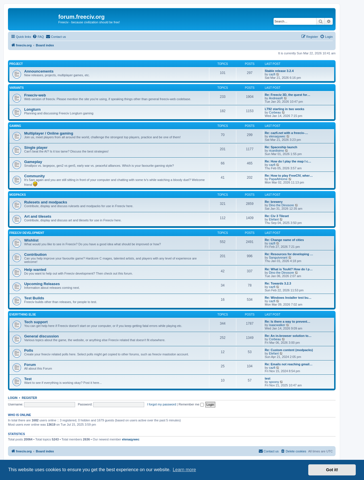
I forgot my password (161, 404)
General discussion (41, 336)
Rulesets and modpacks (45, 202)
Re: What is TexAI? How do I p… (289, 269)
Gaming (15, 125)
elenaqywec (277, 136)
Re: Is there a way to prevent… (287, 321)
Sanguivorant (278, 257)
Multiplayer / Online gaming (48, 133)
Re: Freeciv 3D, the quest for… (287, 94)
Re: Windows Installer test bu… (288, 297)
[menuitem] (38, 36)
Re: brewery (274, 201)
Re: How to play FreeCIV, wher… (289, 175)
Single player (35, 147)
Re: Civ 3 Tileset (277, 216)
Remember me (191, 404)
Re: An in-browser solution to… (288, 335)
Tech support (36, 322)
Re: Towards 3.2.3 (278, 283)
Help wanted (35, 269)
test (267, 378)
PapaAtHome (278, 179)
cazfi (272, 74)
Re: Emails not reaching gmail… (289, 364)
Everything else (22, 314)
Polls (28, 350)
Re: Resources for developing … (289, 254)
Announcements (38, 71)
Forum (30, 364)
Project (16, 63)
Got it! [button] (332, 469)
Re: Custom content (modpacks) (289, 350)
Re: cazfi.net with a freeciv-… (286, 133)
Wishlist (31, 240)
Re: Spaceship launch (281, 147)
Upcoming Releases (42, 284)
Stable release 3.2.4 (279, 71)
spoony (274, 382)
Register (29, 397)
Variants (16, 87)
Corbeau (275, 112)
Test (28, 379)
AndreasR (276, 98)
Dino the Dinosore (281, 205)
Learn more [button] (184, 469)
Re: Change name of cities (284, 240)
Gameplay (33, 162)
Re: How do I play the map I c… (288, 161)
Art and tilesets (37, 216)
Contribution (35, 254)
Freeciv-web (35, 95)
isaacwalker (277, 325)
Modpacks (17, 194)
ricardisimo (276, 150)
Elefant (274, 219)
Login (12, 397)
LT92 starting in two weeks (284, 109)
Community (34, 176)
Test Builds (34, 298)
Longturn (32, 109)
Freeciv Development (26, 232)
